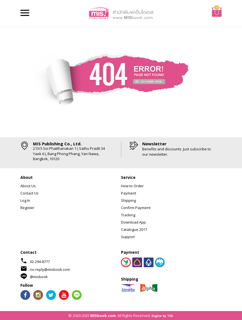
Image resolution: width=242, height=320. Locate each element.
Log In (25, 200)
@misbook (39, 276)
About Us (28, 185)
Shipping (128, 200)
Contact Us (29, 193)
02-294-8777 (40, 261)
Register (27, 207)
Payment (128, 193)
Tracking (128, 214)
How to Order (132, 185)
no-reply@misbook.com (50, 269)
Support (128, 236)
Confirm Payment (135, 207)
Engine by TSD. (162, 316)
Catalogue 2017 (134, 229)
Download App (133, 222)
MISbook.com (103, 315)
